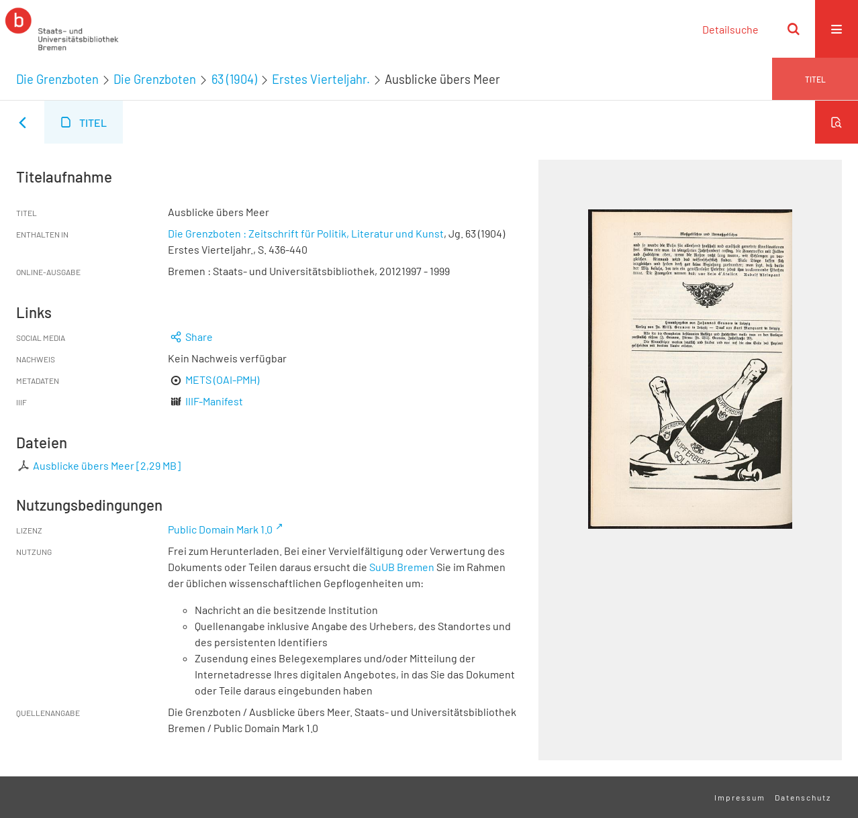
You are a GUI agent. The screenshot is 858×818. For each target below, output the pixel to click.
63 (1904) (234, 79)
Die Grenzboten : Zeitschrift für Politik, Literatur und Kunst (306, 233)
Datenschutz (803, 797)
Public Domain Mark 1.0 (220, 529)
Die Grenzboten (57, 79)
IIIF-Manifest (214, 401)
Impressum (739, 797)
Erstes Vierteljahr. (321, 79)
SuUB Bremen (401, 566)
